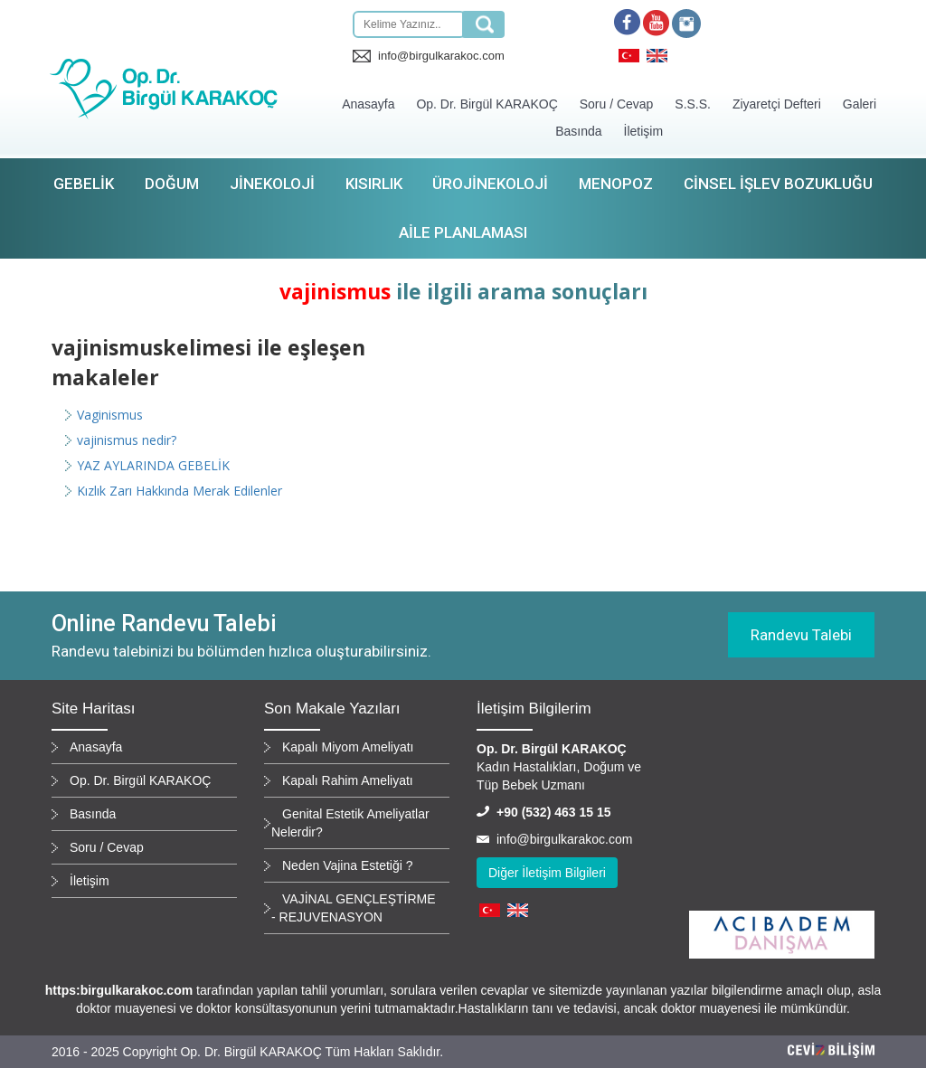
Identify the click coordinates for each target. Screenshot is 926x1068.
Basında (578, 131)
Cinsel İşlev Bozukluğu (778, 184)
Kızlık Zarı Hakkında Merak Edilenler (179, 490)
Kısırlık (373, 184)
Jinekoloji (272, 184)
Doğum (172, 184)
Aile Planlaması (463, 232)
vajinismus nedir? (126, 440)
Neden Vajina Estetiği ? (347, 865)
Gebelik (83, 184)
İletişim (644, 131)
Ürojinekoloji (490, 184)
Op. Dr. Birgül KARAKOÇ (486, 104)
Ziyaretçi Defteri (776, 104)
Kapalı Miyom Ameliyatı (348, 747)
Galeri (859, 104)
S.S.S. (693, 104)
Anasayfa (368, 104)
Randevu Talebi (801, 635)
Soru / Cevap (617, 104)
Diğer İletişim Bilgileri (547, 872)
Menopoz (616, 184)
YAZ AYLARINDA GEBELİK (153, 465)
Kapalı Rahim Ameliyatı (347, 780)
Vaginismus (110, 414)
